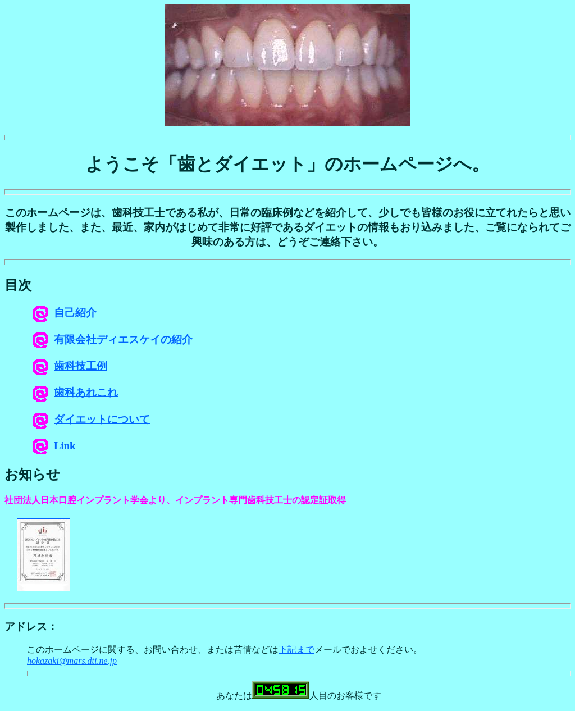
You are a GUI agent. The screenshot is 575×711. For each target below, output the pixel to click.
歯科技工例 (70, 366)
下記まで (296, 649)
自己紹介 (65, 312)
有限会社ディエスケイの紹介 (113, 339)
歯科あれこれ (75, 392)
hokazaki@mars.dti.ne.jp (72, 661)
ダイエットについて (91, 419)
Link (54, 446)
